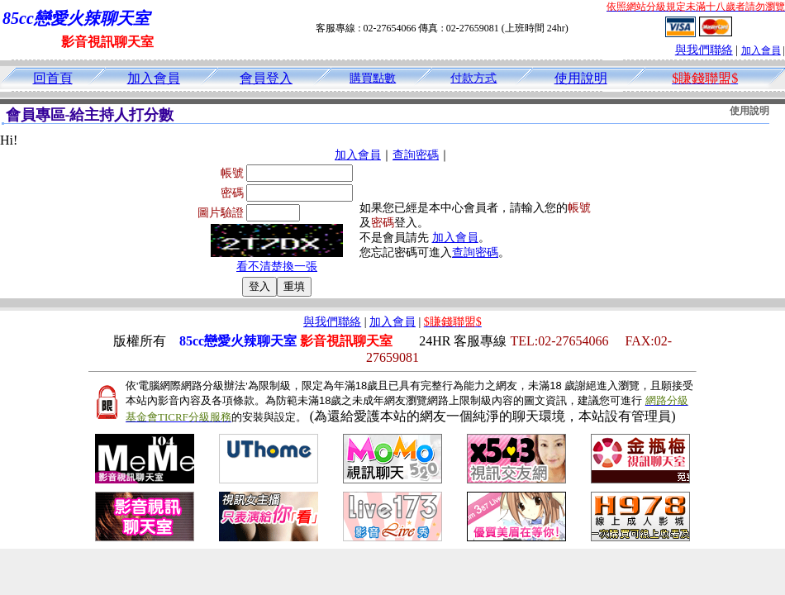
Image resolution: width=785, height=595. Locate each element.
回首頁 (53, 78)
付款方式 (473, 78)
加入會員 (761, 50)
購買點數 (373, 78)
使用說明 (580, 78)
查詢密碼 (415, 155)
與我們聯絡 (704, 50)
